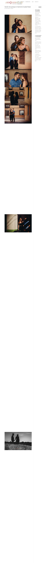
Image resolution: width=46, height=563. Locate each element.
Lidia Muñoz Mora (37, 41)
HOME (18, 1)
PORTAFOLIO (22, 1)
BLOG (33, 1)
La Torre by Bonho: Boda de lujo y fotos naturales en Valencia (38, 27)
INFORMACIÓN (27, 1)
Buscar (40, 7)
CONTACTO (36, 1)
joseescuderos (8, 8)
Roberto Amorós (37, 50)
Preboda (12, 8)
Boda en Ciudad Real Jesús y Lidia (38, 39)
